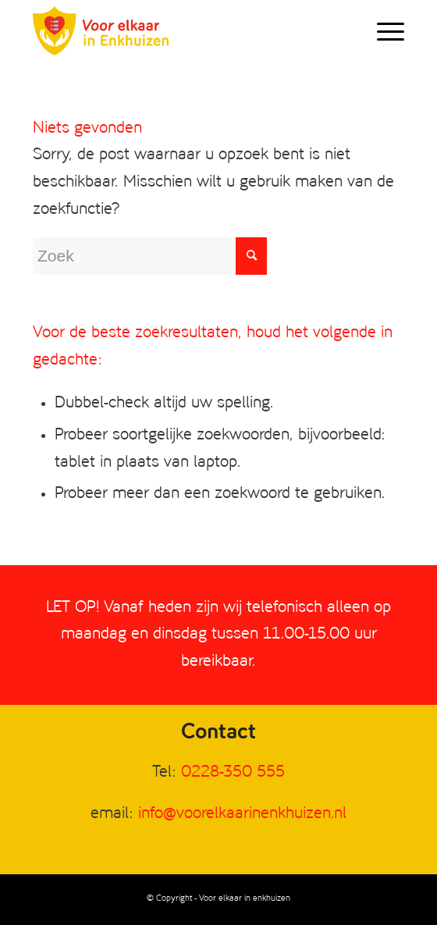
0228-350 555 (233, 772)
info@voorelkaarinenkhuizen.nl (242, 814)
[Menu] (382, 31)
